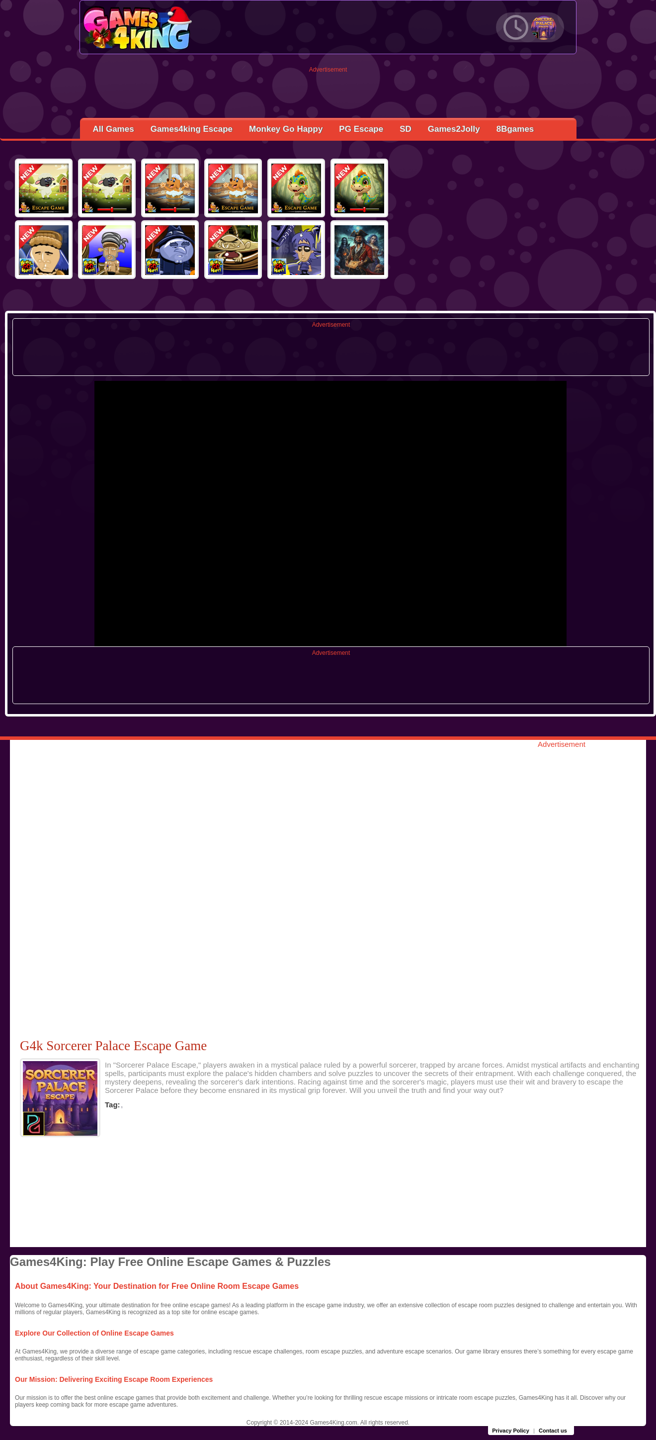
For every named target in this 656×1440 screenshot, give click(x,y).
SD (405, 129)
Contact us (553, 1431)
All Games (113, 129)
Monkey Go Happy (286, 129)
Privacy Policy (510, 1431)
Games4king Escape (192, 129)
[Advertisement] (328, 95)
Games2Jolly (454, 129)
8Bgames (515, 129)
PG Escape (361, 129)
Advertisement (328, 69)
